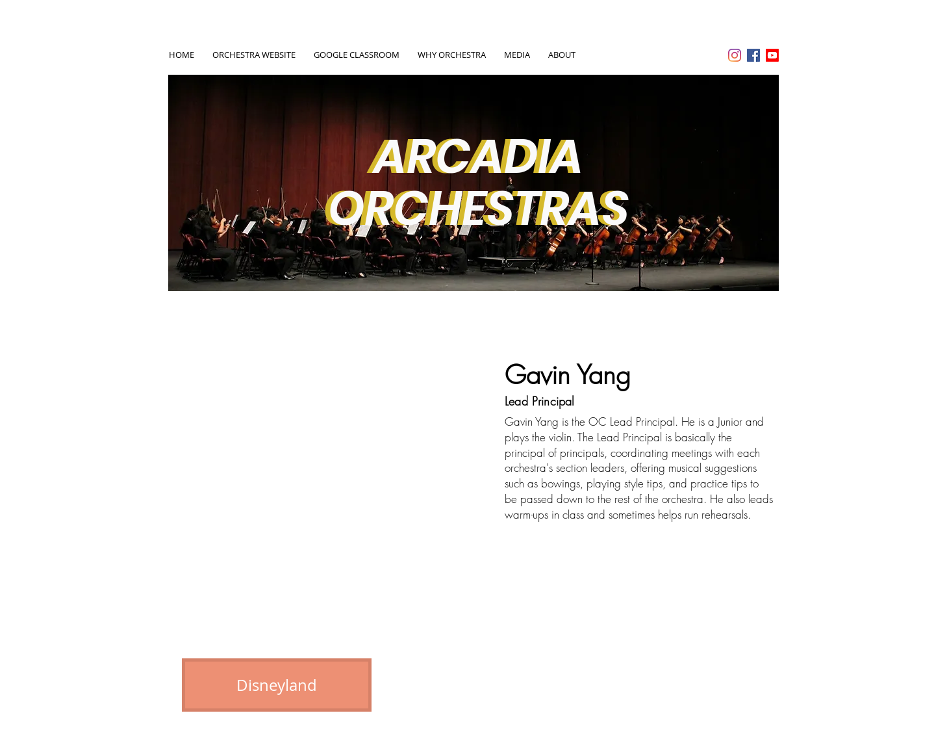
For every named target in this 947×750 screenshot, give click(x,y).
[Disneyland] (277, 685)
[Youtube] (772, 55)
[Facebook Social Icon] (753, 55)
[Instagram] (734, 55)
